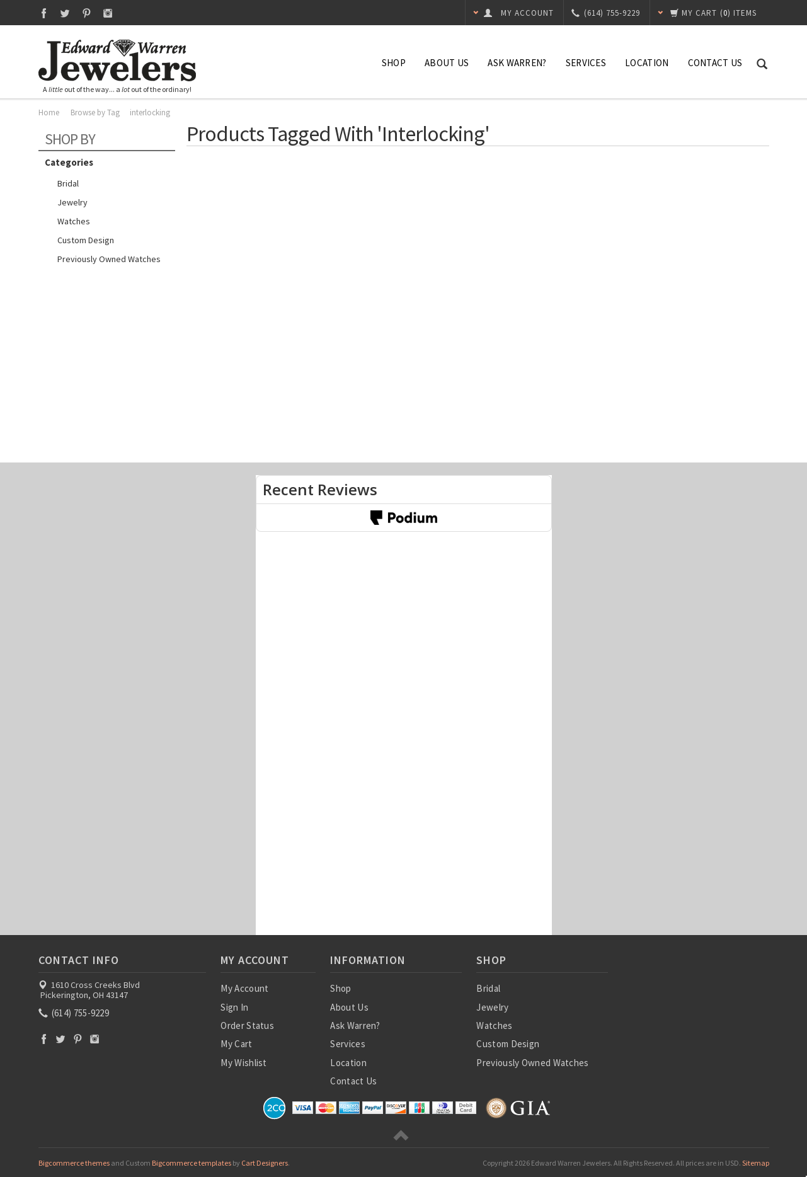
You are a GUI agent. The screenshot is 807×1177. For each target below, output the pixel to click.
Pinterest (86, 13)
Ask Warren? (517, 63)
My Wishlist (243, 1063)
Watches (73, 221)
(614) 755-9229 (75, 1013)
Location (646, 63)
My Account (244, 988)
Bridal (68, 183)
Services (586, 63)
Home (48, 112)
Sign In (234, 1007)
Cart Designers (264, 1163)
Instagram (108, 13)
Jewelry (72, 202)
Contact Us (715, 63)
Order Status (247, 1025)
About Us (447, 63)
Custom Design (85, 240)
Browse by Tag (95, 112)
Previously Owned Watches (109, 259)
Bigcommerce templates (191, 1163)
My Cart (236, 1044)
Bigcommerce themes (74, 1163)
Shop (394, 63)
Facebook (43, 13)
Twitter (65, 13)
